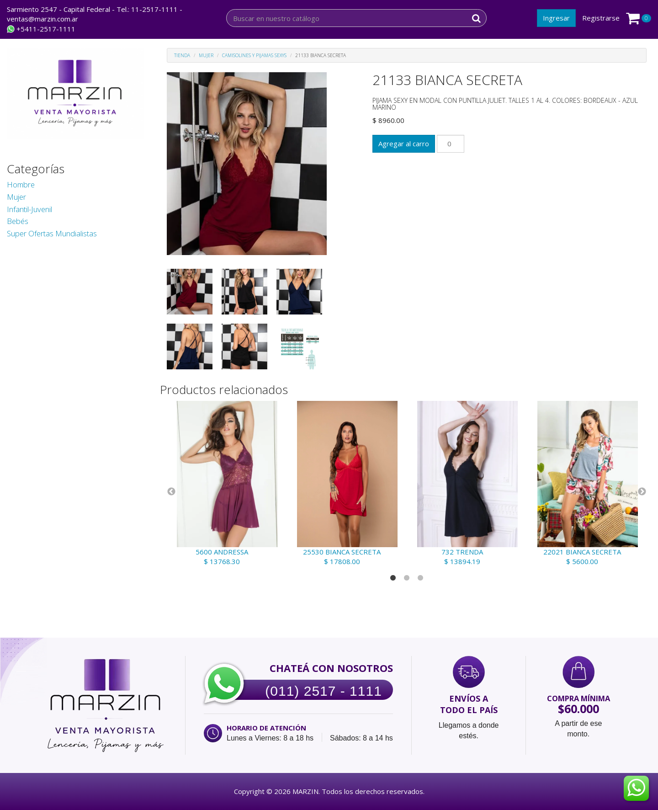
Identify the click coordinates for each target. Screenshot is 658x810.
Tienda (182, 55)
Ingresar (556, 17)
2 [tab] (406, 578)
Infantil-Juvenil (29, 209)
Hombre (21, 184)
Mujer (16, 197)
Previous (171, 491)
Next (642, 491)
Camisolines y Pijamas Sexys (254, 55)
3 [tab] (420, 578)
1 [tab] (393, 578)
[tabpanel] (226, 483)
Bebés (17, 221)
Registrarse (601, 17)
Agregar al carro (403, 143)
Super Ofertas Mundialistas (52, 233)
